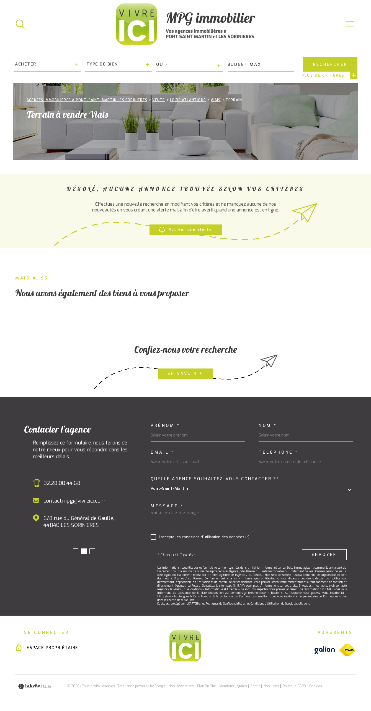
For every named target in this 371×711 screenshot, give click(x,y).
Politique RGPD (294, 686)
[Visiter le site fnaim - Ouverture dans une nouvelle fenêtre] (347, 650)
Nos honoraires (181, 686)
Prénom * (165, 426)
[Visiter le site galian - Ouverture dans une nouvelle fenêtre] (325, 650)
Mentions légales (233, 686)
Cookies (315, 686)
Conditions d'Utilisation (265, 603)
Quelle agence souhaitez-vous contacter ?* (215, 479)
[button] (75, 551)
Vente (158, 100)
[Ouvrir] (20, 24)
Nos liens (271, 686)
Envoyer (324, 554)
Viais (215, 100)
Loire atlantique (188, 100)
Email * (163, 452)
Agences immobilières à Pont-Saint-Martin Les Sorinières (87, 100)
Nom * (268, 426)
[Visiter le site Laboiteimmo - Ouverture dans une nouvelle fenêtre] (34, 686)
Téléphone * (279, 452)
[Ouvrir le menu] (351, 24)
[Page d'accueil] (185, 24)
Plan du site (206, 686)
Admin (255, 686)
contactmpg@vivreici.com (74, 500)
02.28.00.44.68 (62, 483)
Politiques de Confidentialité (224, 603)
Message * (167, 506)
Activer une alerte (185, 229)
